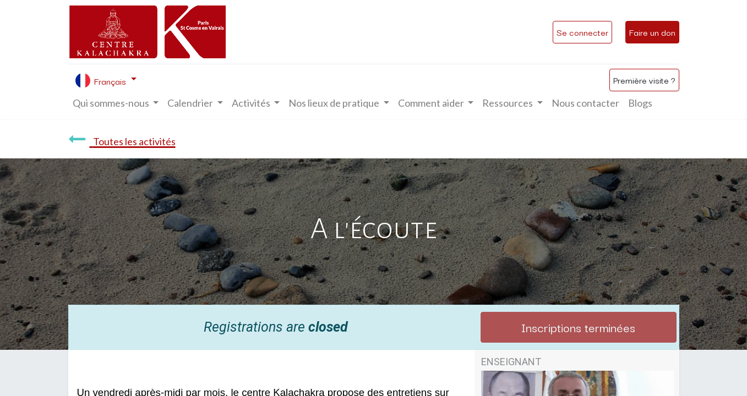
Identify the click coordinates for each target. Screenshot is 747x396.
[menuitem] (585, 103)
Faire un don (652, 31)
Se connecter (582, 31)
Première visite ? (644, 79)
